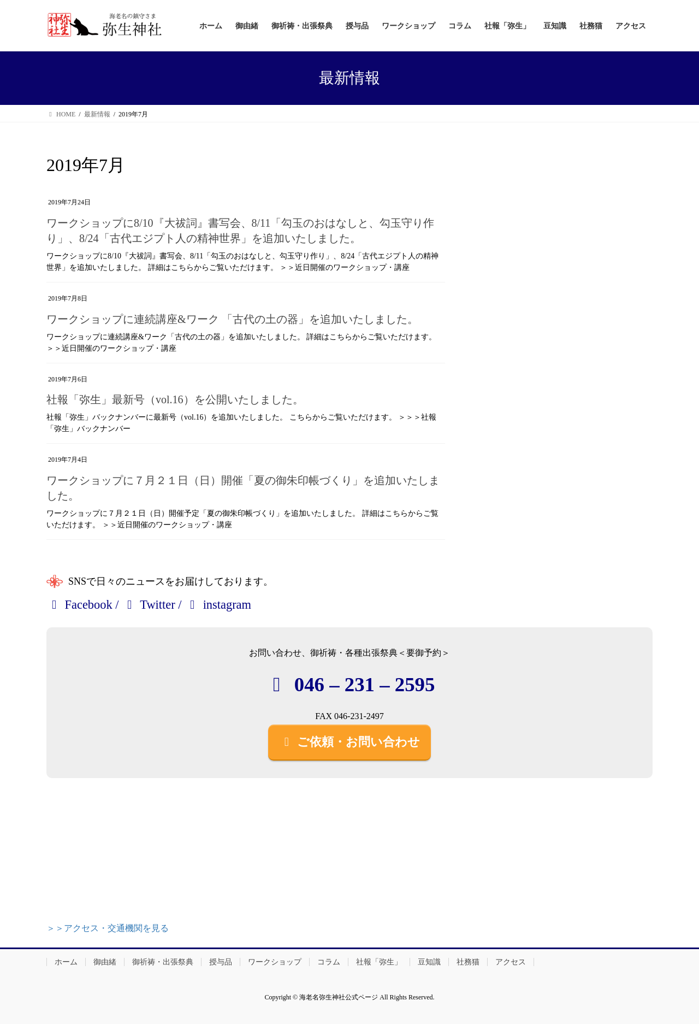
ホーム (66, 962)
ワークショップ (274, 962)
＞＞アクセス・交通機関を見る (107, 928)
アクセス (510, 962)
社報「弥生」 (379, 962)
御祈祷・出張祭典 (162, 962)
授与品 (220, 962)
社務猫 (468, 962)
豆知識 (429, 962)
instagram (218, 604)
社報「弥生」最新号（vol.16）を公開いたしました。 (175, 399)
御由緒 (104, 962)
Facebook (79, 604)
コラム (328, 962)
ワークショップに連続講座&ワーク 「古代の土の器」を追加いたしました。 (232, 319)
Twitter (148, 604)
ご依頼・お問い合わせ (349, 742)
